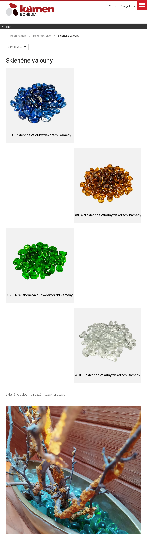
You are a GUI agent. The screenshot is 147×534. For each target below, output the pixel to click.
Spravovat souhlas (72, 528)
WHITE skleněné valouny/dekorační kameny (108, 215)
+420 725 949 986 (83, 478)
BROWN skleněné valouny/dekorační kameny (109, 137)
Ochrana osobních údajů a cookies (116, 524)
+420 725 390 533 (83, 472)
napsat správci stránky (81, 524)
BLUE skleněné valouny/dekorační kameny (38, 135)
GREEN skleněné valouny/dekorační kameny (39, 217)
